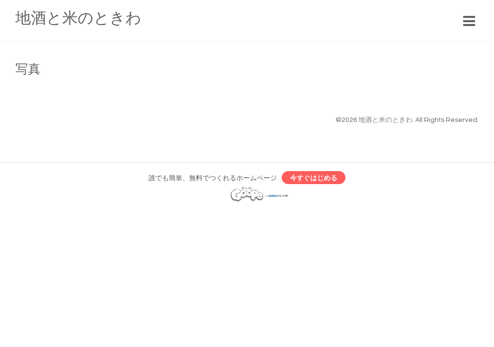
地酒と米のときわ (78, 19)
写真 (28, 69)
